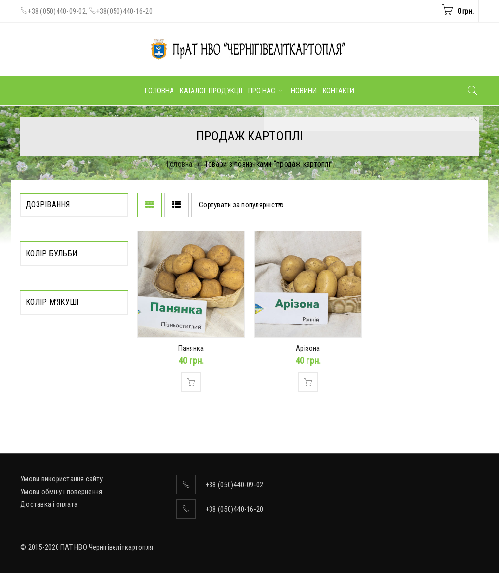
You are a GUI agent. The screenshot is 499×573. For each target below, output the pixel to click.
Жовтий (38, 323)
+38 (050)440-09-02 (57, 11)
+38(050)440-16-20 (124, 11)
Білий (34, 309)
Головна (179, 164)
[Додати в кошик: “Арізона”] (308, 382)
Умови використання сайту (61, 478)
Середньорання (50, 240)
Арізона (308, 348)
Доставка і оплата (48, 504)
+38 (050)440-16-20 (235, 509)
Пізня (34, 226)
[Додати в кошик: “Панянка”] (191, 382)
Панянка (191, 348)
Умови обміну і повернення (61, 491)
